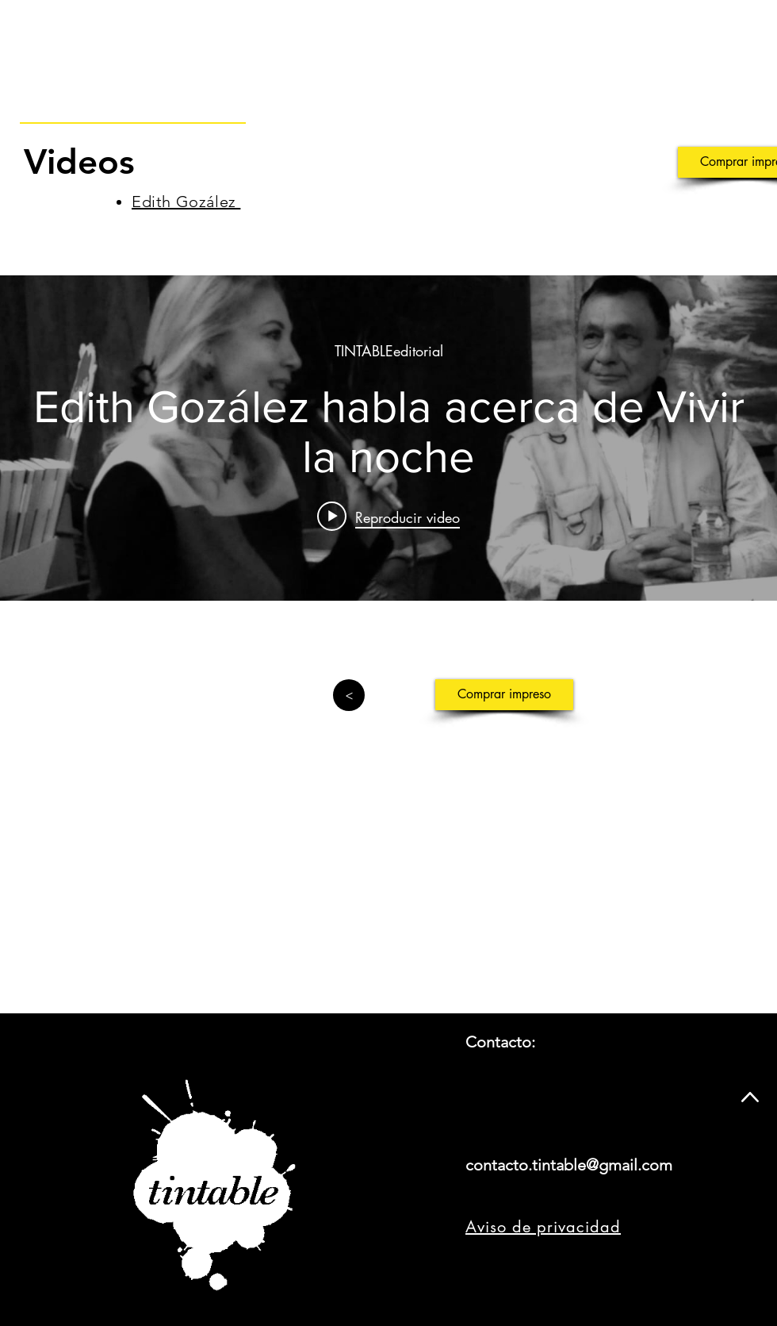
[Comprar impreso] (504, 694)
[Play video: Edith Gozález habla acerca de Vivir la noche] (388, 516)
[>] (349, 695)
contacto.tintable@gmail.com (568, 1164)
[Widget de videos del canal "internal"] (388, 438)
